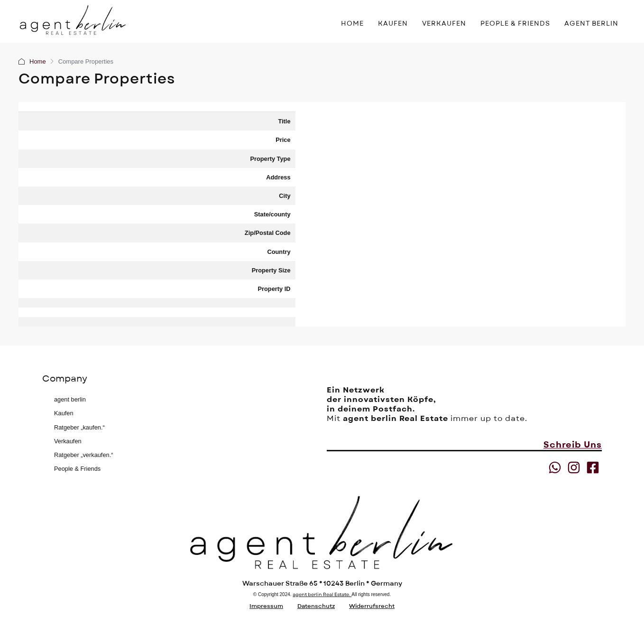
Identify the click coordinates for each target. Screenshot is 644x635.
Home (37, 61)
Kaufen (64, 413)
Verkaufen (68, 441)
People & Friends (77, 468)
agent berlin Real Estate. (322, 594)
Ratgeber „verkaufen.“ (83, 454)
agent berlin (70, 399)
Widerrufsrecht (372, 606)
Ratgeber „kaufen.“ (79, 427)
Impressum (266, 606)
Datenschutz (316, 606)
